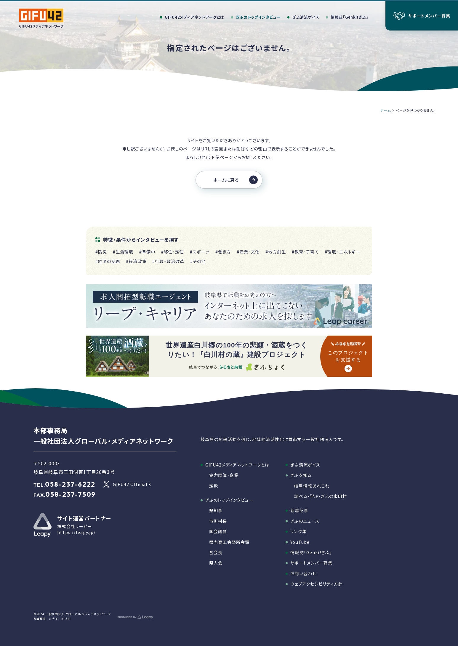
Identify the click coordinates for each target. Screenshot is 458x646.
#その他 (198, 261)
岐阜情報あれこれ (311, 486)
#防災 (101, 252)
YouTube (300, 542)
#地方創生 (275, 252)
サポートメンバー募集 (311, 563)
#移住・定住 (172, 252)
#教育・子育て (305, 252)
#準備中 (147, 252)
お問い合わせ (303, 573)
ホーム (385, 110)
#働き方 (223, 252)
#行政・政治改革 (168, 261)
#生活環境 (123, 252)
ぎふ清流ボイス (305, 465)
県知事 (215, 510)
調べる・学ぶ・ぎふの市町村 (320, 496)
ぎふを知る (301, 475)
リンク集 (298, 531)
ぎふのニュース (304, 521)
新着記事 (299, 510)
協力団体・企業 (223, 475)
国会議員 (218, 531)
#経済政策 (136, 261)
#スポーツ (200, 252)
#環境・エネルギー (342, 252)
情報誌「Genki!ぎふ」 (311, 552)
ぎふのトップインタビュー (229, 500)
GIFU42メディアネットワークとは (237, 465)
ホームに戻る (235, 179)
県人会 (215, 563)
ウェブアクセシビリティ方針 (316, 584)
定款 (213, 486)
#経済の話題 (107, 261)
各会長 (215, 552)
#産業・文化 (248, 252)
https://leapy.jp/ (76, 532)
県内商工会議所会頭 (229, 542)
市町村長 (218, 521)
